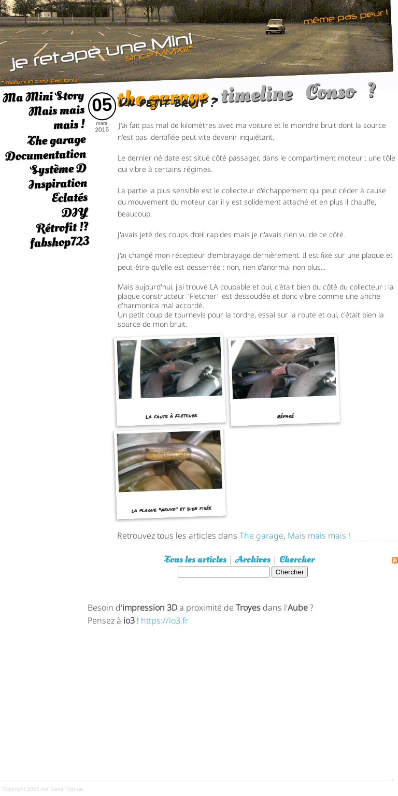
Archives (253, 559)
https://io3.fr (164, 619)
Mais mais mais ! (56, 117)
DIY (74, 212)
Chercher (297, 559)
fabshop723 (59, 242)
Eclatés (69, 198)
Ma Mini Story (43, 96)
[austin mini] (199, 43)
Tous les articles (195, 559)
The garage (56, 140)
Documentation (45, 155)
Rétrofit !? (62, 227)
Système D (58, 169)
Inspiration (57, 183)
